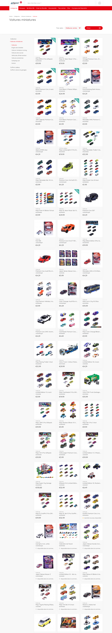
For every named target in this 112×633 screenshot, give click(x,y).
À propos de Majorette (79, 12)
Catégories (13, 12)
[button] (92, 5)
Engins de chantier (17, 47)
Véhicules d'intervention (18, 55)
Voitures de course (17, 53)
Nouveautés (52, 12)
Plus (68, 12)
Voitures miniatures (26, 16)
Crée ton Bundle (41, 12)
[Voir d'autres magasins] (21, 4)
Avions (13, 63)
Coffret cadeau (14, 67)
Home (10, 16)
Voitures (14, 45)
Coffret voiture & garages (17, 70)
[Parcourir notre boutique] (52, 5)
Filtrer (94, 28)
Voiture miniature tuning (19, 50)
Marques (22, 12)
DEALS (30, 12)
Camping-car (15, 60)
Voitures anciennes (17, 58)
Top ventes (61, 12)
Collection (12, 39)
